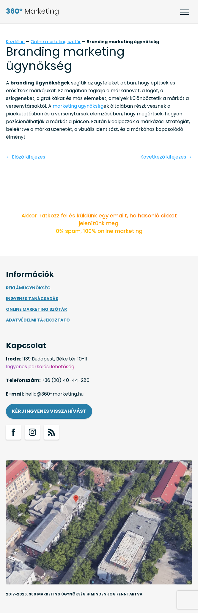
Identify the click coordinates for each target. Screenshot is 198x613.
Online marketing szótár (56, 42)
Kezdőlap (15, 42)
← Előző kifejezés (25, 156)
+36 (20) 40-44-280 (65, 380)
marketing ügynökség (78, 106)
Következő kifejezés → (166, 156)
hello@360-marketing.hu (54, 394)
